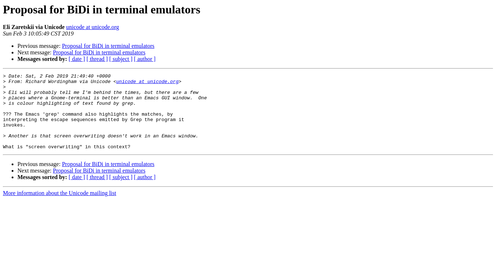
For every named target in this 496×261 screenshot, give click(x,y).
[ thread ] (97, 59)
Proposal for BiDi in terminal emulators (108, 46)
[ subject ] (121, 59)
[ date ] (77, 59)
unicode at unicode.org (92, 27)
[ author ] (145, 59)
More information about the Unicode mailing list (59, 208)
